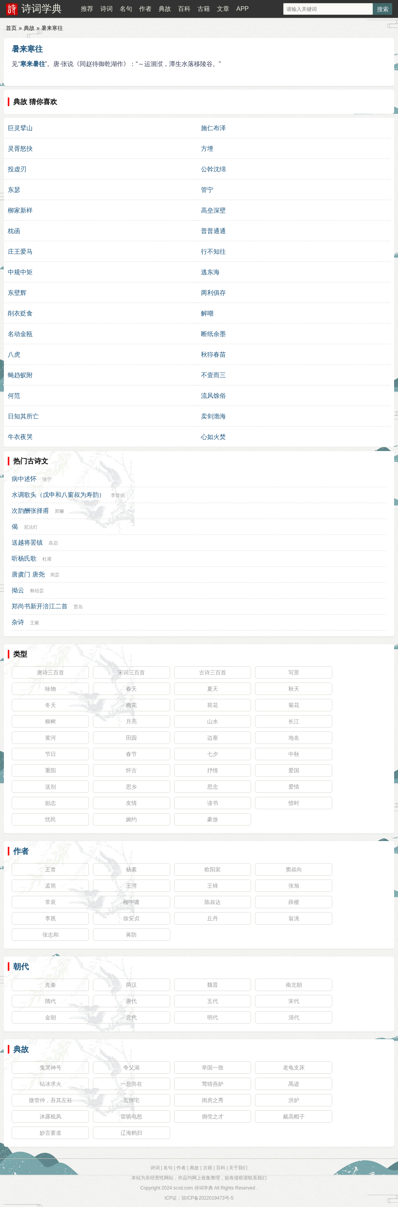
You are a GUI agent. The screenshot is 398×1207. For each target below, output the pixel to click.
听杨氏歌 (24, 558)
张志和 (50, 935)
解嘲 (207, 313)
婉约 (131, 819)
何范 (14, 395)
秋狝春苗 (213, 354)
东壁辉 (17, 292)
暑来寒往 (27, 49)
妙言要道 (50, 1133)
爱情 (293, 787)
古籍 (203, 8)
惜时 (293, 803)
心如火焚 (213, 437)
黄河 (50, 738)
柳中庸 (131, 902)
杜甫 (47, 559)
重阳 (50, 770)
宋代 (293, 1001)
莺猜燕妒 (212, 1084)
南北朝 (294, 985)
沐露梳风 (50, 1116)
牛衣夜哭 (20, 437)
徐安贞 (131, 918)
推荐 (87, 8)
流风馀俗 (213, 395)
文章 (223, 8)
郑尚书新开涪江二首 (40, 606)
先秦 (50, 985)
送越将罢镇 (27, 542)
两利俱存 (213, 292)
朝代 (21, 966)
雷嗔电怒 (131, 1116)
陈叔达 (212, 902)
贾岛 (78, 607)
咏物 (50, 689)
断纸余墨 (213, 334)
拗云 (18, 590)
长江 (293, 721)
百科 (184, 8)
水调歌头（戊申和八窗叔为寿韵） (58, 494)
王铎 (212, 886)
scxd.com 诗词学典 (193, 1188)
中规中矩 (20, 272)
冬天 (50, 705)
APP (242, 8)
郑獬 (59, 511)
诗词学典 (41, 8)
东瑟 (14, 189)
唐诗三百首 (50, 672)
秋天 (293, 689)
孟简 (50, 886)
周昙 (54, 575)
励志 (50, 803)
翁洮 (293, 918)
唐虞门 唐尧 (28, 574)
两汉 (131, 985)
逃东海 (210, 272)
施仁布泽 (213, 128)
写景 (293, 672)
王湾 (131, 886)
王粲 (34, 622)
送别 (50, 787)
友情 (131, 803)
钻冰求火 (50, 1084)
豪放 (212, 819)
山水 (212, 721)
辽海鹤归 (131, 1133)
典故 (165, 8)
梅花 (131, 705)
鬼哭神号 (50, 1067)
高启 (53, 543)
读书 (212, 803)
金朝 (50, 1017)
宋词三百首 (131, 672)
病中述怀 (24, 478)
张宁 (47, 479)
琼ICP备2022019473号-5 (207, 1198)
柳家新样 (20, 210)
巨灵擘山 (20, 128)
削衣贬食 (20, 313)
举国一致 (212, 1067)
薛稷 (293, 902)
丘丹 (212, 918)
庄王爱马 (20, 251)
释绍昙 (37, 591)
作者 (145, 8)
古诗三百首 (212, 672)
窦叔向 (294, 869)
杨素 (131, 869)
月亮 (131, 721)
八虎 (14, 354)
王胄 (50, 869)
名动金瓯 (20, 334)
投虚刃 (17, 169)
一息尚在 (131, 1084)
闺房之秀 (212, 1100)
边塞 (212, 738)
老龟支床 (294, 1067)
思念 (212, 787)
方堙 (207, 148)
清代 (293, 1017)
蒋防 (131, 935)
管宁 (207, 189)
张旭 (293, 886)
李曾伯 (118, 495)
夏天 (212, 689)
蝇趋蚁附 (20, 375)
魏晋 (212, 985)
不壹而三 (213, 375)
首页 (11, 28)
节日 (50, 754)
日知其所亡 (23, 416)
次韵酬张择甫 (30, 510)
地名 (293, 738)
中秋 (293, 754)
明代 (212, 1017)
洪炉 (293, 1100)
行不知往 (213, 251)
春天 (131, 689)
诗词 (106, 8)
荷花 (212, 705)
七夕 (212, 754)
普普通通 (213, 231)
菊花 (293, 705)
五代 (212, 1001)
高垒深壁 (213, 210)
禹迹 (293, 1084)
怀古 (131, 770)
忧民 (50, 819)
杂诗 (18, 622)
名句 (126, 8)
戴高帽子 (294, 1116)
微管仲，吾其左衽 (50, 1100)
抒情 (212, 770)
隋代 (50, 1001)
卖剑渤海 (213, 416)
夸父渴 (131, 1067)
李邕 (50, 918)
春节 (131, 754)
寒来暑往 (32, 64)
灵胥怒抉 (20, 148)
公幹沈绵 (213, 169)
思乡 (131, 787)
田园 (131, 738)
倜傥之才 (212, 1116)
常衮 (50, 902)
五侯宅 (131, 1100)
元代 (131, 1017)
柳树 (50, 721)
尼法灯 (31, 527)
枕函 (14, 231)
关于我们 (238, 1167)
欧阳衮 (212, 869)
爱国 (293, 770)
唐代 (131, 1001)
